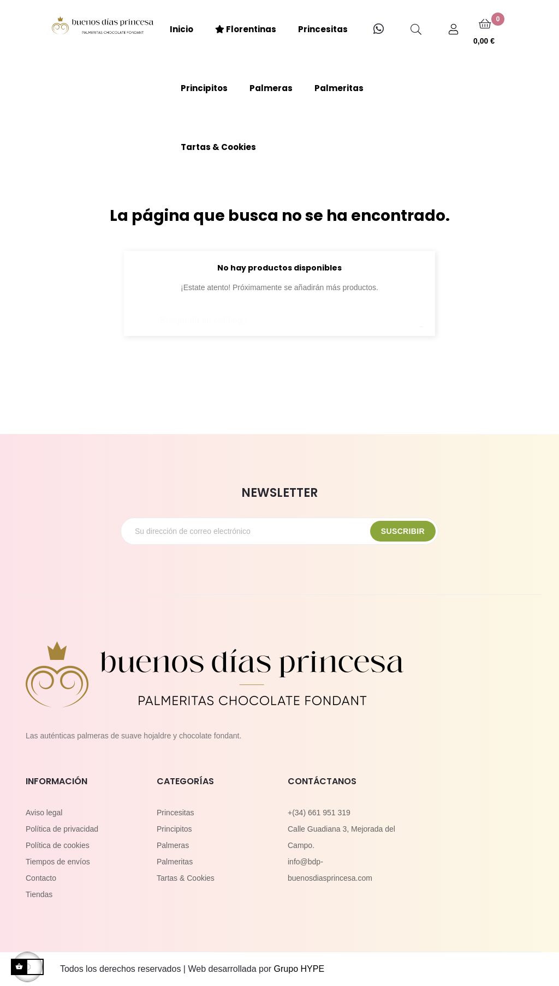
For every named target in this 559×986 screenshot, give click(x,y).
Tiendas (39, 894)
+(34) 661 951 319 (319, 812)
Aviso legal (44, 812)
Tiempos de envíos (58, 861)
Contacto (41, 878)
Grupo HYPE (299, 968)
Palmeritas (175, 861)
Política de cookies (58, 845)
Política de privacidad (62, 829)
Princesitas (175, 812)
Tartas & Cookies (186, 878)
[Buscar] (279, 315)
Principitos (174, 829)
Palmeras (173, 845)
